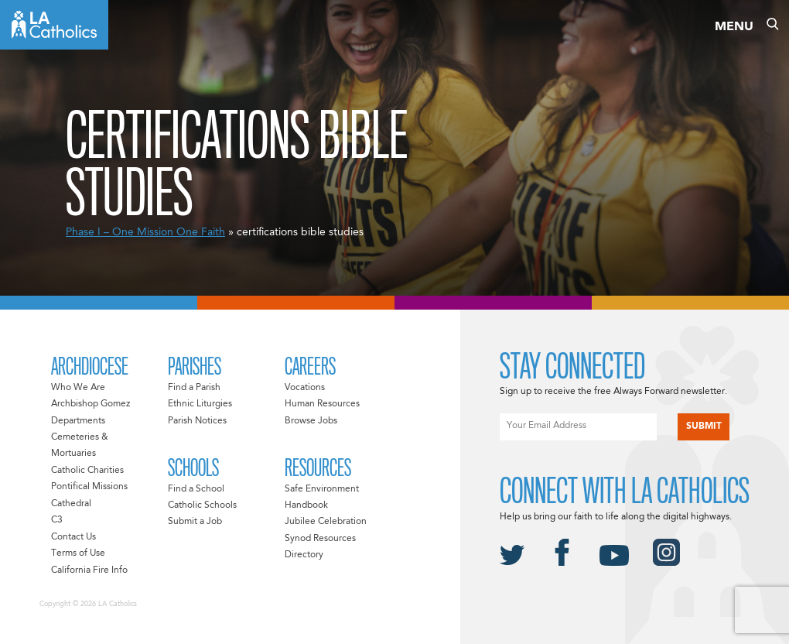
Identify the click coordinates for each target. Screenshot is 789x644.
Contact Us (73, 537)
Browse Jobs (311, 421)
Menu (734, 27)
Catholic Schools (202, 505)
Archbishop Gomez (90, 404)
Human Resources (322, 404)
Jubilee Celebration (326, 521)
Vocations (305, 387)
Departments (78, 421)
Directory (304, 555)
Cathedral (71, 504)
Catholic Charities (87, 470)
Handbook (306, 505)
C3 (57, 520)
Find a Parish (194, 387)
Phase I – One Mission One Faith (145, 232)
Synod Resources (320, 538)
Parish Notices (197, 421)
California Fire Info (89, 570)
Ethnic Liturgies (200, 404)
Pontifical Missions (89, 487)
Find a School (196, 489)
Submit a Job (195, 521)
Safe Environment (322, 489)
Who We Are (78, 387)
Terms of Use (78, 553)
